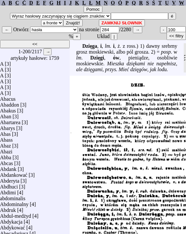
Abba (5, 156)
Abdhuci (9, 185)
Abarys (7, 126)
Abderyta (9, 179)
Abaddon (9, 103)
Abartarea (10, 121)
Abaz (5, 144)
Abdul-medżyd (15, 214)
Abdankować (13, 173)
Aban (5, 115)
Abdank (8, 167)
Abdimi (8, 191)
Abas (5, 132)
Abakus (8, 109)
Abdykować (12, 226)
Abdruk (8, 208)
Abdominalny (14, 202)
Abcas (6, 161)
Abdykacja (11, 220)
